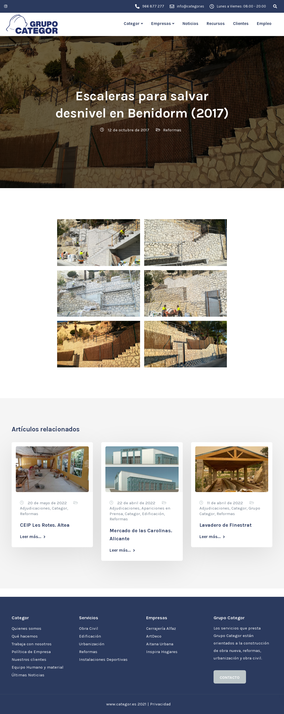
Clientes (240, 23)
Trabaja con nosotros (32, 643)
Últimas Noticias (28, 674)
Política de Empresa (31, 651)
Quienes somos (26, 628)
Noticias (190, 23)
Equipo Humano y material (38, 667)
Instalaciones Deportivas (103, 659)
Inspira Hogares (162, 651)
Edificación (153, 513)
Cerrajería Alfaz (161, 628)
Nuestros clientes (29, 659)
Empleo (264, 23)
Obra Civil (88, 628)
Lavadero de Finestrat (225, 525)
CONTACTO (230, 677)
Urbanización (91, 643)
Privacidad (160, 704)
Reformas (172, 129)
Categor (132, 23)
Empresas (161, 23)
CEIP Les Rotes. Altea (45, 525)
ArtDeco (153, 636)
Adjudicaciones (35, 508)
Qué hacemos (25, 636)
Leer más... (30, 537)
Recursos (216, 23)
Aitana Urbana (159, 643)
